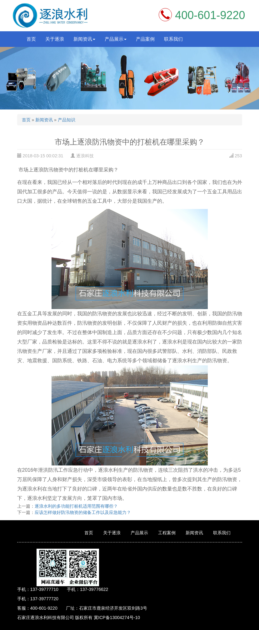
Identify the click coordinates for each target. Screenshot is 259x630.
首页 (31, 39)
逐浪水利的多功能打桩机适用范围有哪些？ (76, 506)
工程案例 (167, 532)
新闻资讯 (44, 119)
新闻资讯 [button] (84, 39)
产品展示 (139, 532)
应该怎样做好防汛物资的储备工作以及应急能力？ (83, 512)
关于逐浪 (54, 39)
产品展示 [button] (116, 39)
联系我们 (173, 39)
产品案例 (145, 39)
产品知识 (66, 119)
